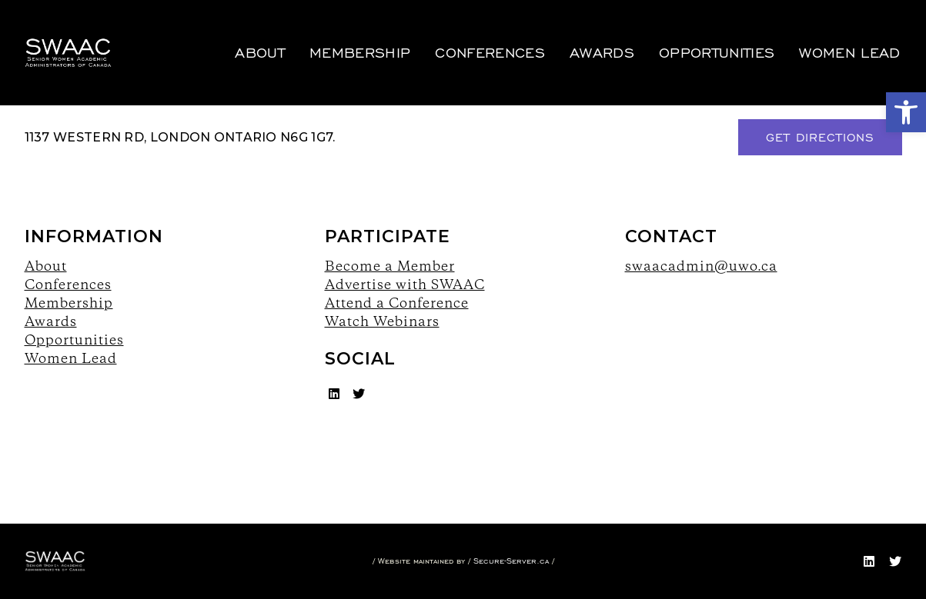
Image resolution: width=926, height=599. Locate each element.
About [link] (250, 35)
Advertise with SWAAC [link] (405, 284)
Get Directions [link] (820, 137)
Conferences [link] (480, 35)
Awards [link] (592, 35)
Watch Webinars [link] (382, 321)
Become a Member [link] (390, 266)
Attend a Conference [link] (397, 303)
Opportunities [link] (706, 35)
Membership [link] (349, 35)
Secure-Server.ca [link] (511, 561)
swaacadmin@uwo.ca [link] (701, 266)
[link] (906, 112)
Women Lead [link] (839, 35)
